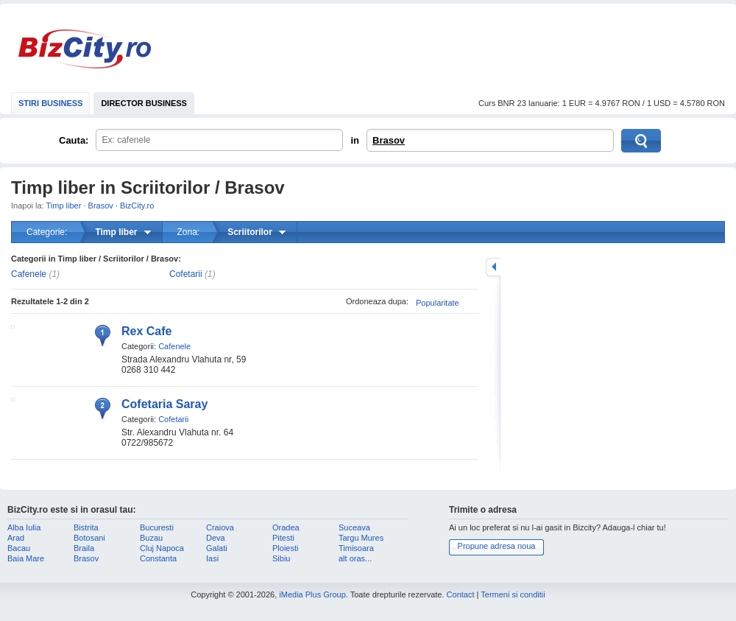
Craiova (220, 527)
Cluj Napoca (162, 548)
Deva (215, 537)
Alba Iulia (23, 527)
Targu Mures (361, 537)
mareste (493, 267)
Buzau (151, 537)
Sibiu (281, 558)
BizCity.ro (84, 49)
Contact (461, 594)
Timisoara (356, 548)
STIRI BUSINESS (50, 103)
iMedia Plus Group (312, 594)
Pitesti (283, 537)
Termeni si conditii (513, 594)
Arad (15, 537)
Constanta (158, 558)
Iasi (212, 558)
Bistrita (86, 527)
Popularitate (437, 302)
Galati (216, 548)
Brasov (388, 140)
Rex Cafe (146, 331)
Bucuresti (157, 527)
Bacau (18, 548)
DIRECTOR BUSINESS (144, 103)
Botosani (89, 537)
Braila (84, 548)
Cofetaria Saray (164, 404)
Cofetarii (185, 274)
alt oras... (355, 558)
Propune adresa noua (497, 545)
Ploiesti (285, 548)
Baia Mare (25, 558)
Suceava (354, 527)
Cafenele (28, 274)
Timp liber (64, 205)
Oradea (286, 527)
